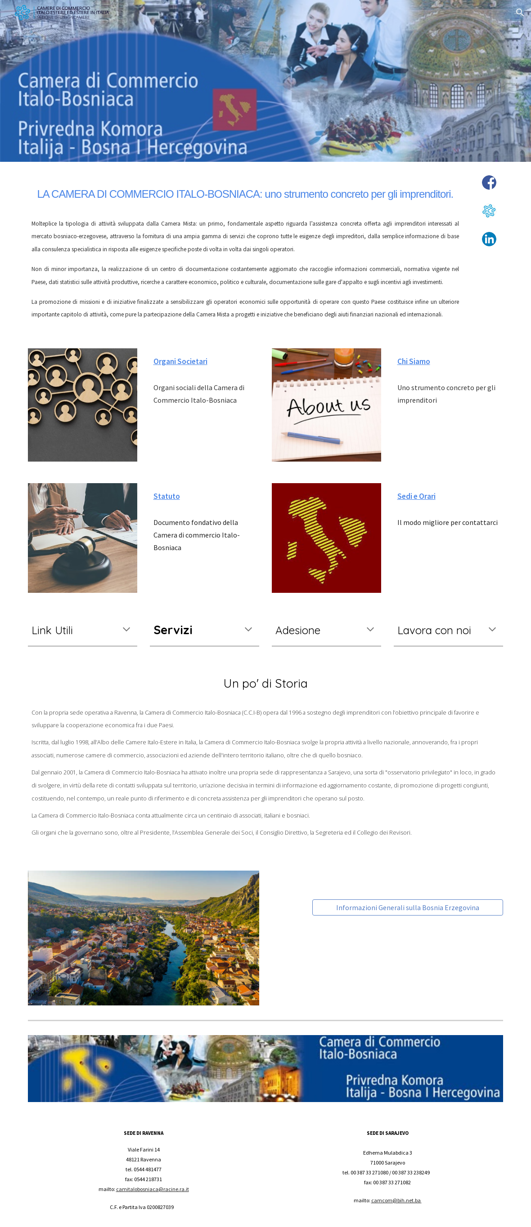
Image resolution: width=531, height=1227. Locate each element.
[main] (245, 191)
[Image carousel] (144, 938)
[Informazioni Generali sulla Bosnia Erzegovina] (408, 907)
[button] (520, 12)
